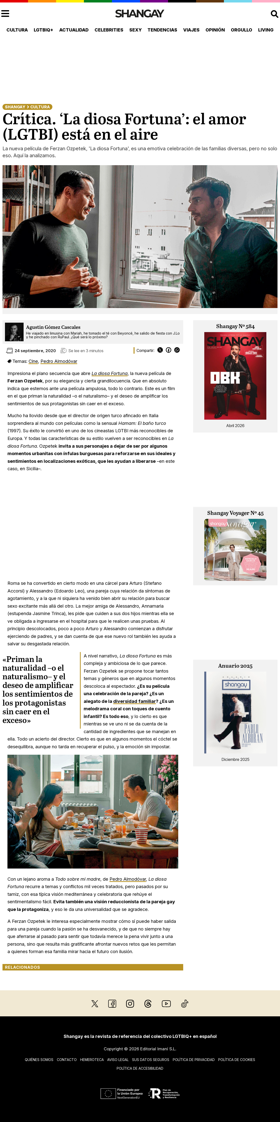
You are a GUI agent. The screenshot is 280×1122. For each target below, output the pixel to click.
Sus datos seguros (150, 1060)
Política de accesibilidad (140, 1068)
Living (266, 29)
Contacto (67, 1060)
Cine (33, 361)
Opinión (215, 29)
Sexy (135, 29)
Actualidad (74, 29)
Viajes (191, 29)
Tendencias (162, 29)
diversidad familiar (134, 701)
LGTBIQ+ (43, 29)
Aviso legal (118, 1060)
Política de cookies (236, 1060)
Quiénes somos (39, 1060)
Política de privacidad (194, 1060)
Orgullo (241, 29)
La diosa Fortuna (110, 373)
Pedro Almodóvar (58, 361)
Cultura (17, 29)
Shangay (15, 106)
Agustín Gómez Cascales (53, 327)
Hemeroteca (92, 1060)
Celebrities (109, 29)
